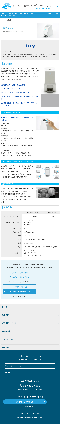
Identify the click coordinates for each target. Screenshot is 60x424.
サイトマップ (37, 413)
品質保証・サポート (9, 323)
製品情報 (5, 315)
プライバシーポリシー (25, 413)
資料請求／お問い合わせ (25, 402)
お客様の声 (6, 331)
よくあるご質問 (7, 339)
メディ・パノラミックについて (13, 366)
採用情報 (5, 347)
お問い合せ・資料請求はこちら (19, 291)
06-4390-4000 (31, 385)
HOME (4, 307)
